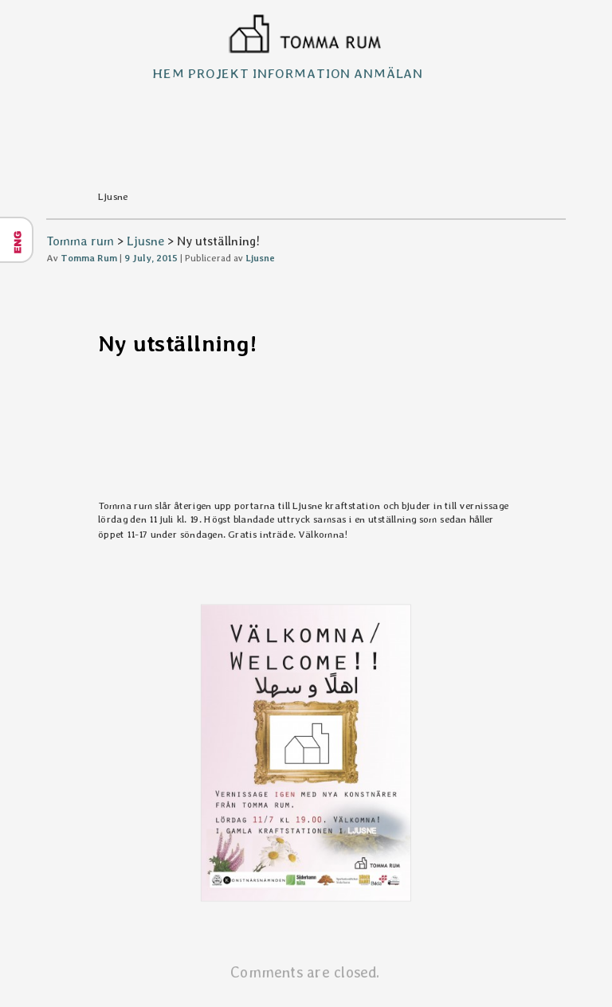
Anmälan (388, 73)
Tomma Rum (89, 258)
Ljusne (145, 241)
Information (302, 73)
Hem (168, 73)
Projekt (218, 73)
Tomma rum (80, 241)
